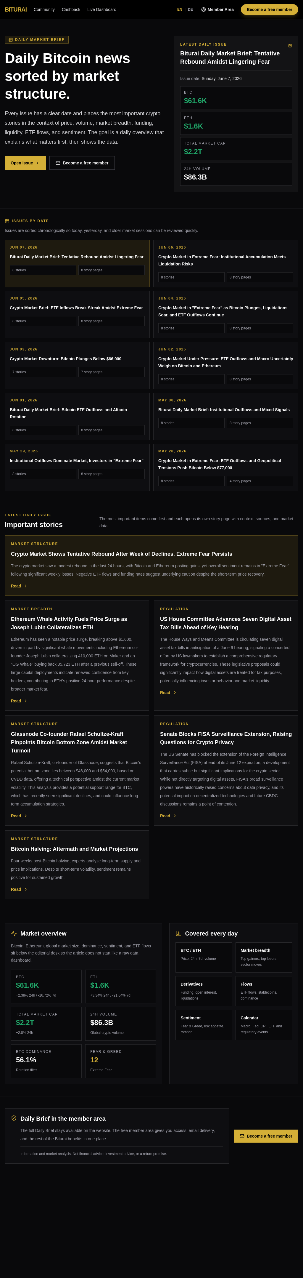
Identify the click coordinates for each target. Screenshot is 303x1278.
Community (44, 9)
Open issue (25, 163)
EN (179, 9)
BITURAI (16, 9)
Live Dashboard (101, 9)
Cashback (71, 9)
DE (190, 9)
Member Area (217, 9)
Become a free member (269, 9)
